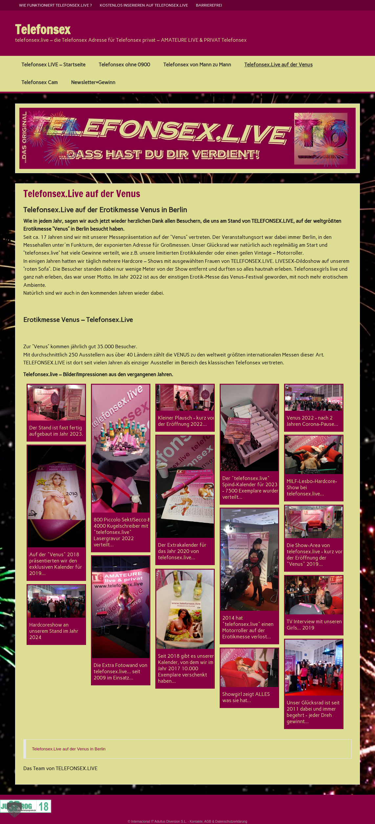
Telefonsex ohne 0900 (124, 65)
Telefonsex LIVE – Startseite (53, 65)
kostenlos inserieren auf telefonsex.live (144, 5)
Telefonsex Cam (39, 82)
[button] (14, 809)
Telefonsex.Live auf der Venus (278, 65)
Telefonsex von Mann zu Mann (197, 65)
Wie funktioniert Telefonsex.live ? (55, 5)
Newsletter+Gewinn (93, 82)
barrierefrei (209, 5)
